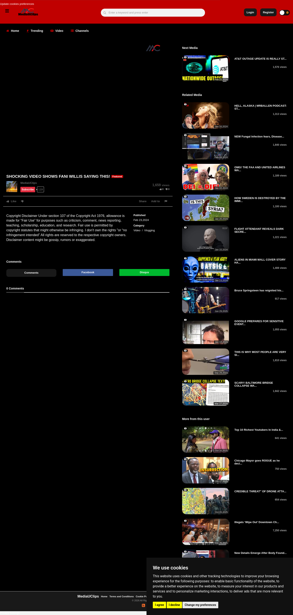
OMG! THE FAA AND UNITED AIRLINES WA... (259, 169)
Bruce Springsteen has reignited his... (259, 290)
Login (250, 12)
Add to (155, 201)
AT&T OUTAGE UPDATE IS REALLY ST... (260, 58)
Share (142, 201)
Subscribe (28, 189)
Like (11, 201)
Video (57, 30)
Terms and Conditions (121, 596)
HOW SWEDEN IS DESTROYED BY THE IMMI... (260, 199)
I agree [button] (159, 605)
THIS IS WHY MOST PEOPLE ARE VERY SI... (260, 353)
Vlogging (149, 230)
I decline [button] (174, 605)
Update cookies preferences (17, 3)
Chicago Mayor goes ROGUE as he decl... (257, 462)
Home (12, 30)
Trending (35, 30)
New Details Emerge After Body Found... (260, 552)
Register (268, 12)
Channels (80, 30)
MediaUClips (28, 182)
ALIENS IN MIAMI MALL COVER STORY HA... (260, 261)
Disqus (144, 272)
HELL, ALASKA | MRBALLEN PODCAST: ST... (260, 107)
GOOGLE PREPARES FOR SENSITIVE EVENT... (259, 323)
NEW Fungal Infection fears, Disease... (259, 136)
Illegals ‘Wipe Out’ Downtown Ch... (256, 522)
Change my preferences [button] (200, 605)
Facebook (87, 272)
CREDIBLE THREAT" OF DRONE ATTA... (260, 491)
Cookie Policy (144, 596)
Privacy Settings (10, 613)
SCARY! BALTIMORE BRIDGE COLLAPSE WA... (253, 384)
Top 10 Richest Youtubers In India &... (258, 429)
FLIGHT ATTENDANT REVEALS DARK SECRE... (259, 230)
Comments (31, 272)
